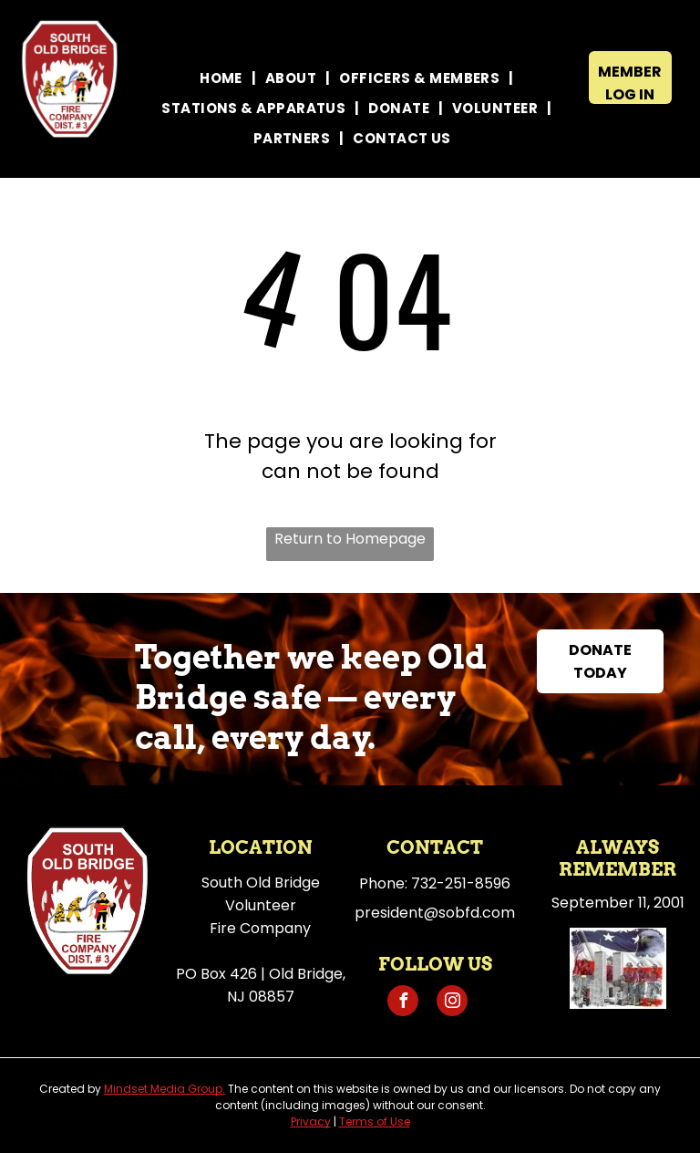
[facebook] (402, 1003)
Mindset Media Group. (164, 1088)
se (403, 1121)
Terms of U (368, 1121)
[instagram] (452, 1003)
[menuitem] (223, 78)
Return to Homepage (350, 538)
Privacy (311, 1121)
